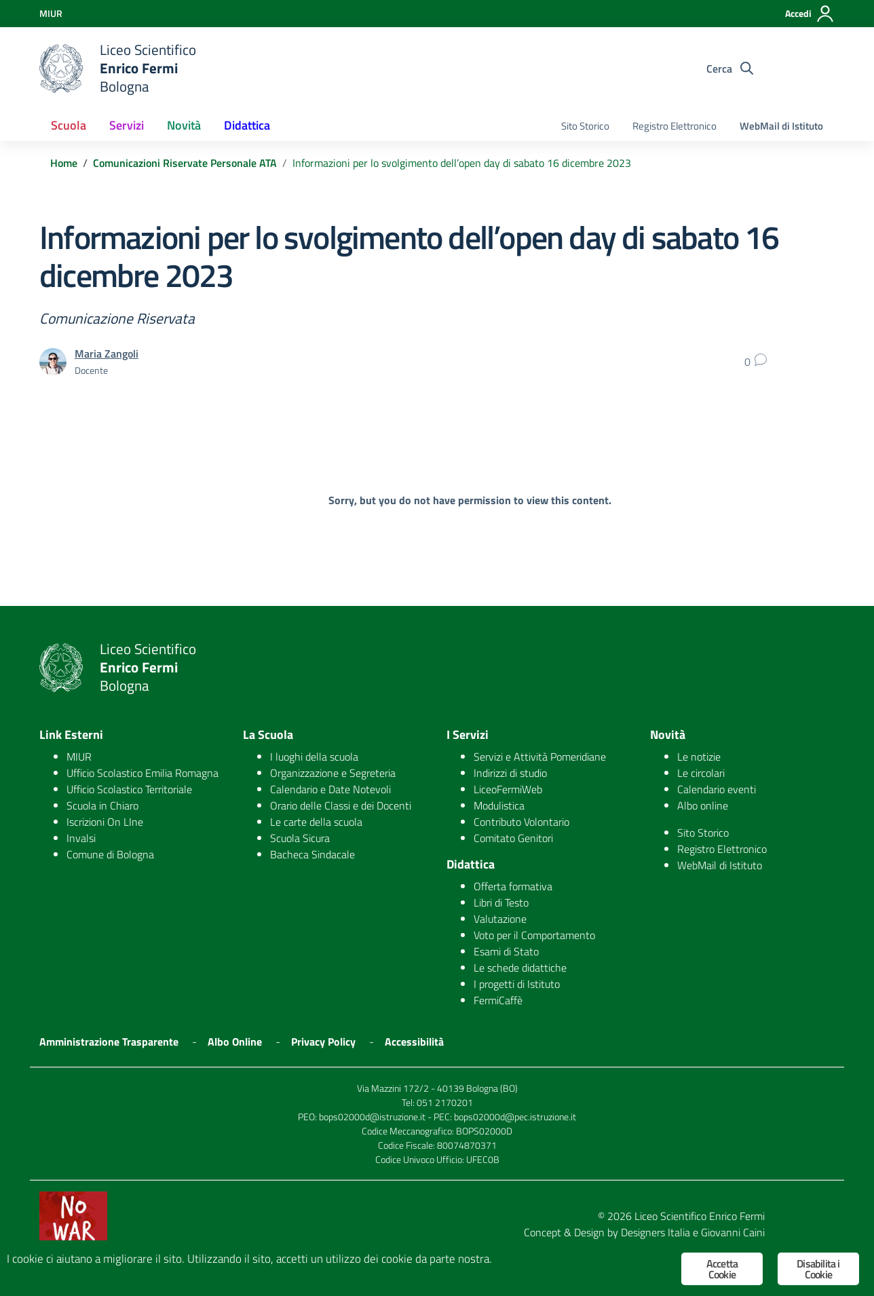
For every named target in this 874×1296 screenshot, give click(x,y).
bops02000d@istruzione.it (372, 1116)
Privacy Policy (323, 1041)
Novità (184, 125)
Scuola (68, 125)
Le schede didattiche (520, 967)
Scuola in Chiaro (102, 805)
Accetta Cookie (722, 1268)
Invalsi (81, 838)
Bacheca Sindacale (312, 854)
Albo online (702, 805)
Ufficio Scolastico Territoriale (129, 789)
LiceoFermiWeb (508, 789)
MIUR (79, 756)
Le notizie (699, 756)
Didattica (247, 125)
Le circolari (701, 773)
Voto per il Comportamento (534, 935)
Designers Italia (655, 1232)
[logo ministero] (61, 68)
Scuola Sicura (300, 838)
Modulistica (499, 805)
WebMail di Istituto (781, 126)
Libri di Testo (501, 902)
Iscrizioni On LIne (104, 822)
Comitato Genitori (513, 838)
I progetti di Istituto (517, 984)
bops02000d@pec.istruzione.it (515, 1116)
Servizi (126, 125)
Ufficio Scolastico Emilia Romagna (142, 773)
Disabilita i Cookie (818, 1268)
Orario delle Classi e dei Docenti (340, 805)
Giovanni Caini (733, 1232)
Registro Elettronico (674, 126)
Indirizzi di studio (510, 773)
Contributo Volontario (521, 822)
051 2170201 (445, 1102)
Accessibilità (414, 1041)
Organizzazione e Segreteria (333, 773)
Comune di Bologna (110, 854)
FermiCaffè (498, 1000)
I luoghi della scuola (314, 756)
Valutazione (500, 919)
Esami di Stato (506, 951)
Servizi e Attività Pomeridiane (540, 756)
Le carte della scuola (316, 822)
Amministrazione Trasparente (108, 1041)
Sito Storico (585, 126)
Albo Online (235, 1041)
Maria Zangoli (106, 353)
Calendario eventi (716, 789)
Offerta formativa (513, 886)
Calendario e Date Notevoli (330, 789)
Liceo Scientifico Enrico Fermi (699, 1216)
